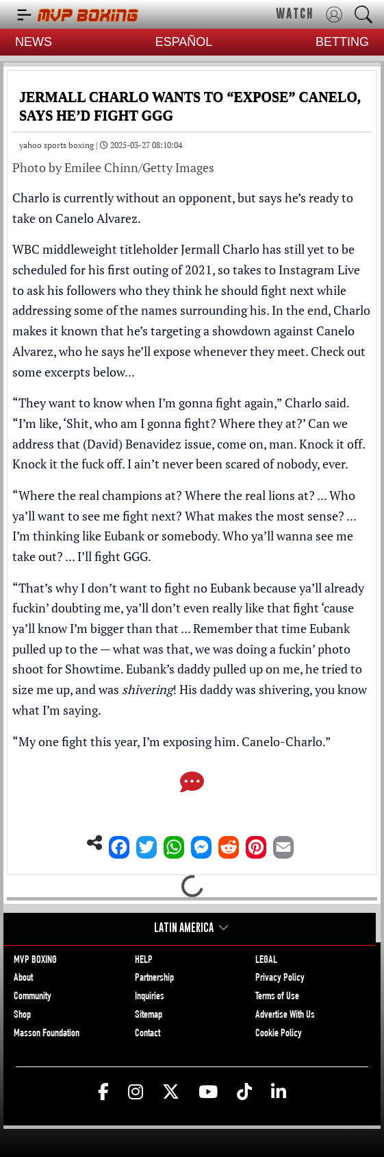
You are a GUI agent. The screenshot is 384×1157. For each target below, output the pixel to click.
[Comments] (192, 783)
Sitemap (148, 1015)
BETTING (342, 42)
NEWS (33, 42)
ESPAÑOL (184, 42)
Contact (147, 1034)
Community (32, 997)
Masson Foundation (46, 1034)
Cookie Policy (278, 1034)
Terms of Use (277, 997)
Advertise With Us (285, 1015)
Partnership (154, 978)
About (23, 978)
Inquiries (149, 997)
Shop (22, 1015)
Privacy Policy (280, 978)
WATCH (294, 13)
